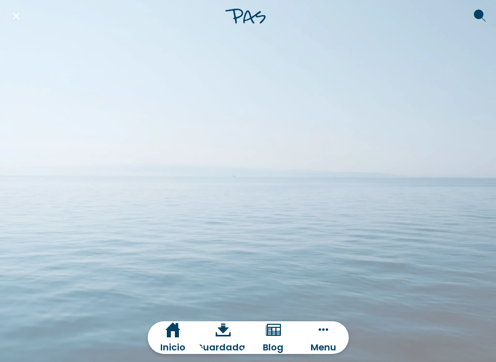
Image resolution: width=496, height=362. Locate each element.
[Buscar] (480, 16)
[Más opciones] (324, 337)
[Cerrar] (16, 16)
